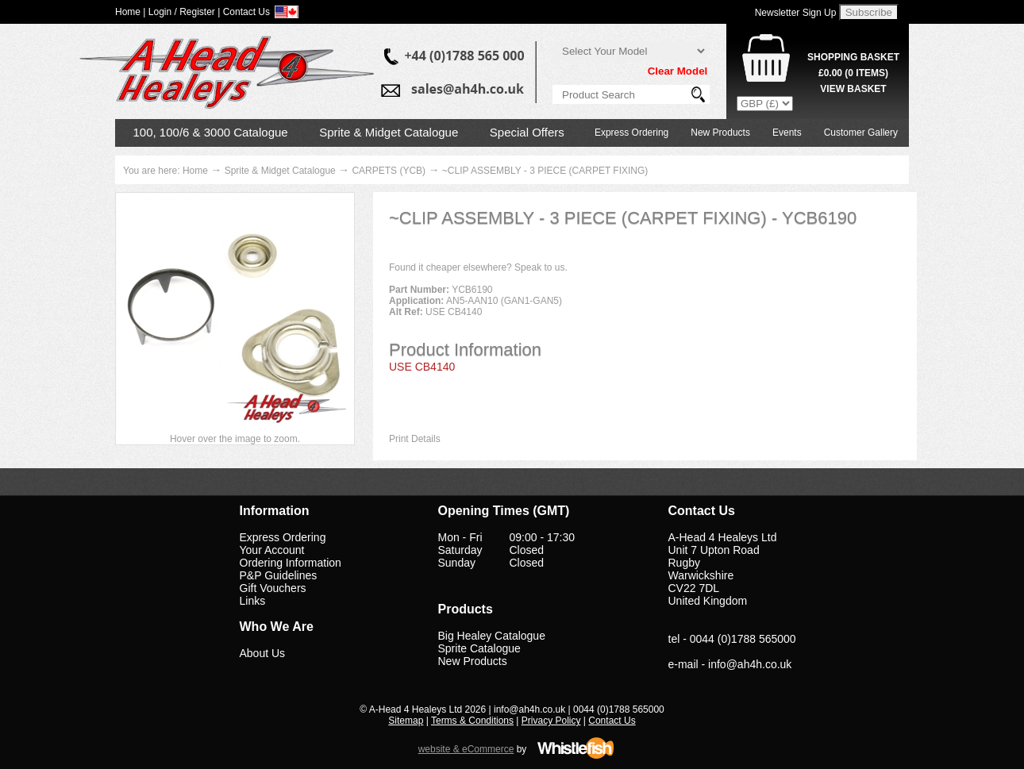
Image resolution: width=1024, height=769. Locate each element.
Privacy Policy (551, 720)
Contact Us (611, 720)
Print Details (415, 438)
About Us (263, 653)
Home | (130, 11)
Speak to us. (541, 267)
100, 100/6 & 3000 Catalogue (210, 132)
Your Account (272, 550)
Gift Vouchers (273, 588)
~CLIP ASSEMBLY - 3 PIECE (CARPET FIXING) (545, 170)
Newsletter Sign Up (796, 12)
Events (787, 132)
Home (195, 170)
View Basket (853, 88)
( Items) (853, 73)
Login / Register (181, 11)
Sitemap (405, 720)
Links (253, 600)
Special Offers (527, 132)
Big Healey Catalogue (491, 635)
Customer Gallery (861, 132)
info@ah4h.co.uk (749, 664)
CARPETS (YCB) (388, 170)
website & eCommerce (466, 749)
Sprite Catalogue (479, 648)
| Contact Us (244, 11)
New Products (720, 132)
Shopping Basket (853, 57)
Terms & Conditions (472, 720)
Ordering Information (290, 562)
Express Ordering (631, 132)
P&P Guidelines (279, 575)
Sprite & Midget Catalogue (388, 132)
